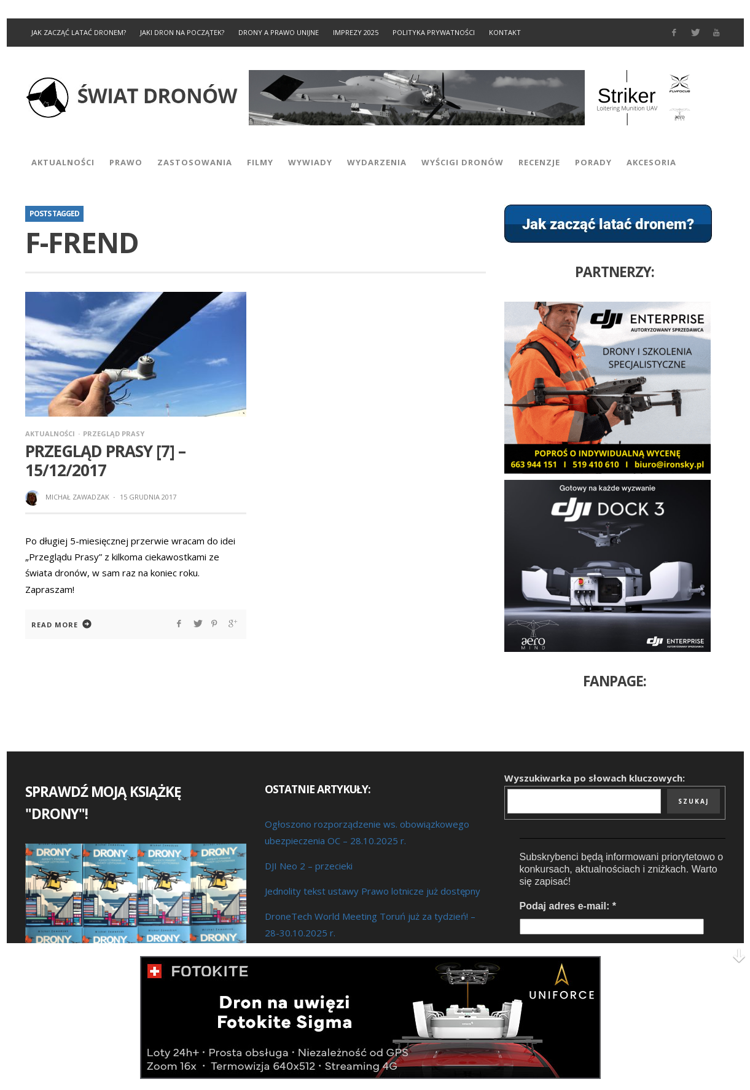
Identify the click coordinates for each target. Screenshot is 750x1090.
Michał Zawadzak (77, 496)
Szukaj (693, 801)
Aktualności (50, 433)
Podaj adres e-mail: (568, 906)
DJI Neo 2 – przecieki (309, 866)
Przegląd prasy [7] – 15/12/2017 (105, 460)
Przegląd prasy (113, 433)
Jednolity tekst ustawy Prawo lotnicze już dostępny (372, 891)
